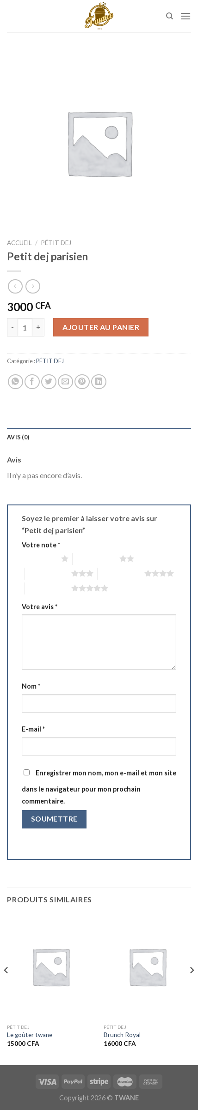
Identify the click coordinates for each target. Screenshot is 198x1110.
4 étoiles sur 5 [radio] (121, 573)
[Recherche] (169, 16)
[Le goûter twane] (50, 966)
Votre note (41, 545)
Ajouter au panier (100, 327)
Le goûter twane (29, 1034)
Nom (31, 686)
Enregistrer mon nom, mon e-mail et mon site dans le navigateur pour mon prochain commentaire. (99, 787)
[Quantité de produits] (25, 327)
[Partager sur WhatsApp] (15, 382)
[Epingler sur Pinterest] (82, 382)
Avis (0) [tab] (18, 437)
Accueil (19, 242)
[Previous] (6, 988)
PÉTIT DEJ (56, 242)
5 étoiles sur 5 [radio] (48, 588)
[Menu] (185, 16)
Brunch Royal (122, 1034)
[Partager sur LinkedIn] (98, 382)
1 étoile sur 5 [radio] (39, 558)
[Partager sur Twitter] (48, 382)
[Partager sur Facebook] (32, 382)
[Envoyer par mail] (65, 382)
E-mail (33, 729)
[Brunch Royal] (147, 966)
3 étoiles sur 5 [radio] (48, 573)
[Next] (191, 988)
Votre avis (39, 607)
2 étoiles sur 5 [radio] (96, 558)
